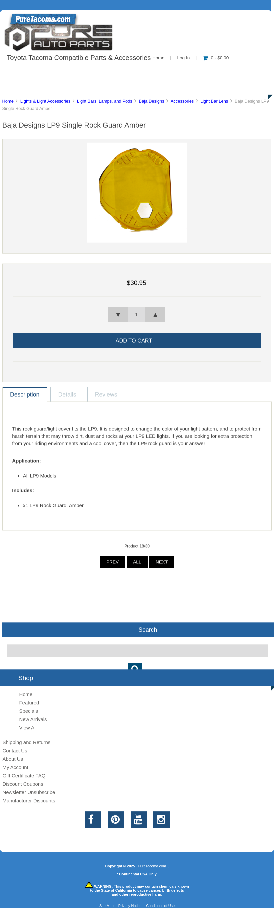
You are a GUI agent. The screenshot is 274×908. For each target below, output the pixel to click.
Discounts (65, 86)
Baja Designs (151, 101)
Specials (28, 711)
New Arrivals (33, 719)
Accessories (182, 101)
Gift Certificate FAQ (23, 775)
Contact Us (167, 71)
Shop (25, 71)
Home (158, 57)
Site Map (106, 906)
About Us (67, 71)
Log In (183, 57)
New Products (222, 71)
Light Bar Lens (214, 101)
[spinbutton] (137, 314)
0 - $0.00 (216, 57)
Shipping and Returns (26, 742)
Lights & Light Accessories (45, 101)
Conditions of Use (160, 906)
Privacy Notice (130, 906)
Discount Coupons (22, 784)
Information (116, 71)
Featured (29, 702)
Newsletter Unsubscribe (28, 792)
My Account (15, 767)
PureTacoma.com (152, 866)
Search (147, 629)
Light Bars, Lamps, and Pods (104, 101)
